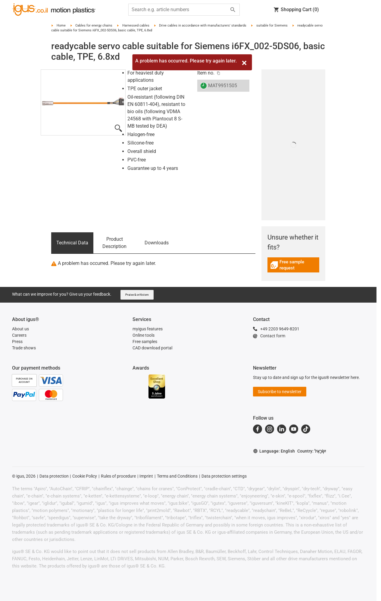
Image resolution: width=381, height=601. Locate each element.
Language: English (274, 451)
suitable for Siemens (272, 25)
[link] (293, 267)
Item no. (205, 73)
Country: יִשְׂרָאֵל (311, 451)
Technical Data (72, 243)
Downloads (157, 243)
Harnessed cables (135, 25)
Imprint (146, 476)
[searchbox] (179, 9)
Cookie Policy (84, 476)
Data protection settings (224, 476)
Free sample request (293, 265)
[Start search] (232, 9)
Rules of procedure (118, 476)
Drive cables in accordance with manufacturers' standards (202, 25)
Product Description (114, 242)
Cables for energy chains (93, 25)
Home (61, 25)
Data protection (54, 476)
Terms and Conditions (177, 476)
